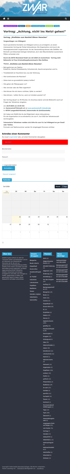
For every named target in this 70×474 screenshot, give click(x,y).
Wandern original (35, 294)
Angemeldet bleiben (10, 165)
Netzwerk (46, 364)
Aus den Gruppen (48, 279)
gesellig (45, 326)
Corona (45, 301)
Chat (44, 298)
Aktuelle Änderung (49, 266)
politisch (45, 379)
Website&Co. (34, 297)
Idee (44, 342)
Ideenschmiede (48, 345)
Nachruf (45, 357)
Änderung (46, 274)
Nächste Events (48, 359)
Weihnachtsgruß (48, 442)
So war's (45, 387)
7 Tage (64, 186)
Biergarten (33, 260)
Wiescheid (46, 455)
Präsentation (47, 382)
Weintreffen (33, 300)
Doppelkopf (33, 266)
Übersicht (46, 415)
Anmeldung (46, 276)
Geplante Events (48, 321)
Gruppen (45, 336)
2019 (44, 258)
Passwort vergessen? (9, 174)
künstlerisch (46, 351)
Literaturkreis (34, 282)
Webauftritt (46, 437)
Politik (45, 376)
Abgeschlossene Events (10, 26)
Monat (58, 186)
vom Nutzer (49, 26)
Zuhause (45, 458)
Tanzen (32, 291)
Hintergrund (47, 339)
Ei (43, 309)
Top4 (44, 413)
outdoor (45, 373)
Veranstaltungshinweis (38, 26)
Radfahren (33, 288)
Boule (45, 295)
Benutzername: (6, 149)
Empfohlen (46, 312)
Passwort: (5, 157)
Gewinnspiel (47, 333)
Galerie (45, 315)
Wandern (46, 434)
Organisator (47, 367)
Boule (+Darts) (34, 263)
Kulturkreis (33, 279)
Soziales (45, 390)
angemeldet (13, 137)
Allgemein (21, 26)
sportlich (45, 393)
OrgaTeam (33, 285)
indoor (28, 26)
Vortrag (57, 26)
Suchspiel (46, 396)
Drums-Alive (33, 269)
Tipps (44, 410)
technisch (46, 402)
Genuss (45, 318)
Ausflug (45, 284)
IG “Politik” (33, 277)
